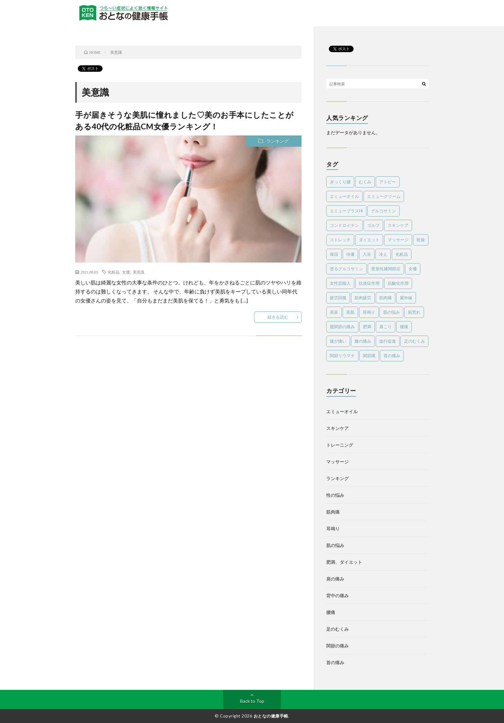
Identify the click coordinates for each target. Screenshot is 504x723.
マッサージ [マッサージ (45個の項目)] (398, 239)
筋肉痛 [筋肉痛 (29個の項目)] (385, 297)
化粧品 (113, 272)
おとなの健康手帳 (271, 715)
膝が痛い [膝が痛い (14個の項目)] (338, 341)
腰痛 (330, 612)
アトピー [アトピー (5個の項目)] (387, 181)
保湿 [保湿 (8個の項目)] (334, 254)
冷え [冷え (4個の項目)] (383, 254)
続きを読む (277, 317)
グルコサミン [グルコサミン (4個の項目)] (383, 210)
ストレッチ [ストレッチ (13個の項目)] (340, 239)
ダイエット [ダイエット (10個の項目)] (369, 239)
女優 (126, 272)
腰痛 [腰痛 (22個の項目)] (404, 326)
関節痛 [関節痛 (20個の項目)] (369, 355)
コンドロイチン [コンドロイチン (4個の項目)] (344, 225)
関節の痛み (337, 645)
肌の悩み (335, 545)
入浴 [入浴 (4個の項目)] (367, 254)
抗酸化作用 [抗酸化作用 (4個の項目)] (398, 283)
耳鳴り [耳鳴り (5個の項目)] (369, 312)
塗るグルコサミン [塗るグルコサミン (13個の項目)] (346, 268)
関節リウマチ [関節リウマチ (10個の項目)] (342, 355)
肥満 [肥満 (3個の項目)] (367, 326)
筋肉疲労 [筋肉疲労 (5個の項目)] (363, 297)
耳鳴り (333, 528)
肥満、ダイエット (344, 562)
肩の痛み (335, 578)
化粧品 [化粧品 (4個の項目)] (401, 254)
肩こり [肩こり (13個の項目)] (385, 326)
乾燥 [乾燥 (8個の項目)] (421, 239)
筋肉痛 (333, 511)
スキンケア (337, 428)
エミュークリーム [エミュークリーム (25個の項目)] (384, 196)
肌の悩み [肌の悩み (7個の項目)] (391, 312)
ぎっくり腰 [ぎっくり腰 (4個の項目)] (340, 181)
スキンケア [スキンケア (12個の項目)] (398, 225)
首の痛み (335, 662)
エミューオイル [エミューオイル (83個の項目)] (344, 196)
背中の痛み (337, 595)
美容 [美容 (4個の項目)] (334, 312)
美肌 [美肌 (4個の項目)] (350, 312)
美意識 (138, 272)
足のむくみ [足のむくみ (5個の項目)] (414, 341)
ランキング (277, 141)
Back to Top (252, 701)
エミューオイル (342, 411)
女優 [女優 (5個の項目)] (413, 268)
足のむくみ (337, 629)
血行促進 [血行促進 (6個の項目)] (387, 341)
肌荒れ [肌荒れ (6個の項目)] (414, 312)
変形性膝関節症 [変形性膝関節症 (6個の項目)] (386, 268)
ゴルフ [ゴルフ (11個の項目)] (373, 225)
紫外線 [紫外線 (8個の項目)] (406, 297)
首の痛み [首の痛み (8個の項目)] (391, 355)
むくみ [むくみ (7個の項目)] (365, 181)
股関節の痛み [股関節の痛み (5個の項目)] (342, 326)
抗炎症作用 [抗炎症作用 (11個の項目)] (369, 283)
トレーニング (339, 445)
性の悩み (335, 495)
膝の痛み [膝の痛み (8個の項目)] (363, 341)
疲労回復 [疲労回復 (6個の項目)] (338, 297)
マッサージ (337, 461)
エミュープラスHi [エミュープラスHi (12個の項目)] (346, 210)
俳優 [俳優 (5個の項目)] (350, 254)
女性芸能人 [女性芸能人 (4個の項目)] (340, 283)
